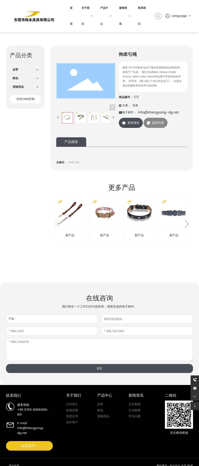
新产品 (69, 235)
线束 (135, 105)
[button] (186, 224)
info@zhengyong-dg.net (158, 112)
